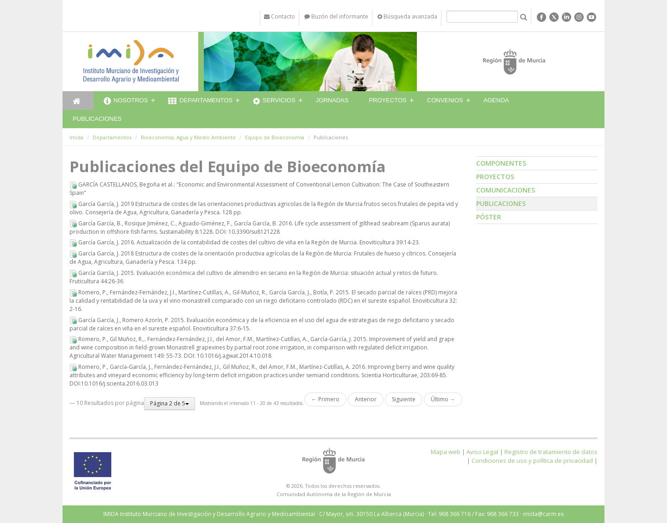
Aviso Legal (482, 452)
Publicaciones (97, 118)
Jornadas (332, 100)
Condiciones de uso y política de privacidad (532, 460)
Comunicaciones (505, 190)
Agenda (496, 100)
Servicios (274, 101)
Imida (76, 137)
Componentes (501, 163)
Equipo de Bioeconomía (274, 137)
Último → (443, 399)
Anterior (366, 399)
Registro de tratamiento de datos (551, 452)
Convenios (445, 100)
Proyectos (387, 100)
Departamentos (200, 101)
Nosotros (126, 101)
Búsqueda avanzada (407, 16)
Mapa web (445, 452)
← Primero (325, 399)
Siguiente (403, 399)
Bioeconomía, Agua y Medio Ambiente (188, 137)
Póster (488, 216)
